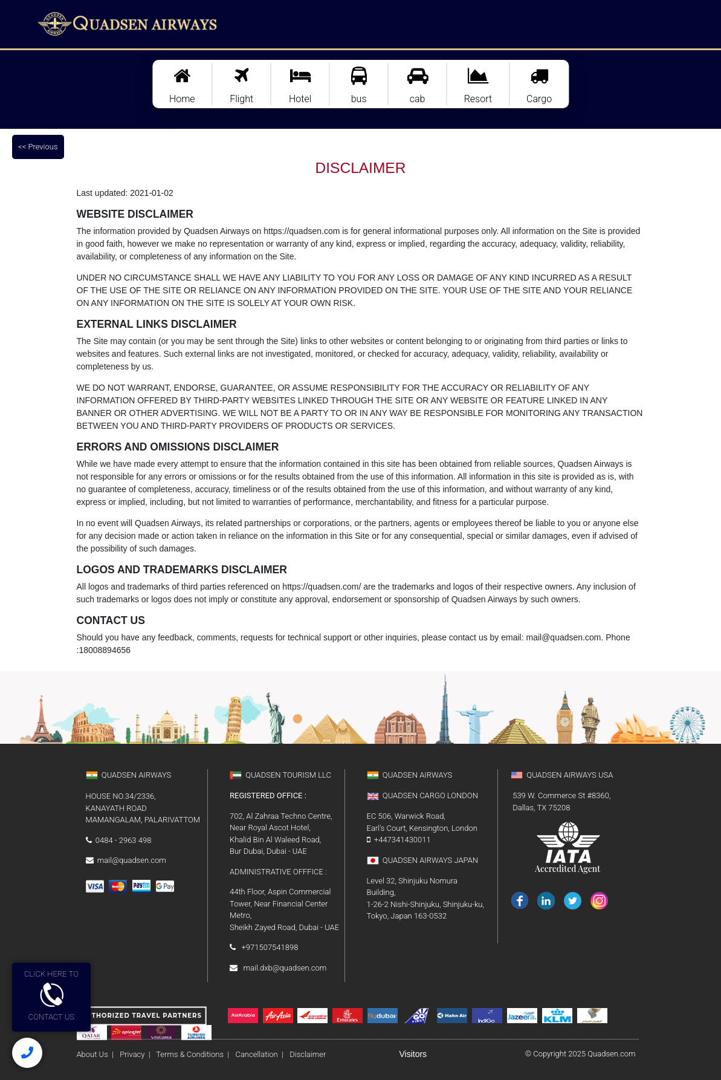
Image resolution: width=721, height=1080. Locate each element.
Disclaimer (341, 1054)
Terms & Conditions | (190, 1054)
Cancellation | (257, 1054)
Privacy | (134, 1054)
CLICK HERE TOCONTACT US (51, 995)
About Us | (95, 1054)
